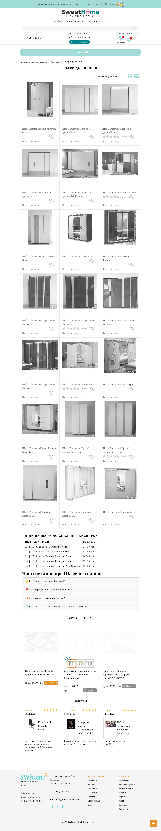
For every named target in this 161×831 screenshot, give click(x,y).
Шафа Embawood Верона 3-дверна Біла (48, 556)
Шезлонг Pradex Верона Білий (119, 671)
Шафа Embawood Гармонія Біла (119, 192)
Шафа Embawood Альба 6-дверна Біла (47, 551)
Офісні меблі (93, 788)
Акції (88, 21)
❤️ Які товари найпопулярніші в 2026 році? (47, 589)
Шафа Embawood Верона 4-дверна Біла (48, 561)
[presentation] (22, 659)
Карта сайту (124, 809)
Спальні (91, 797)
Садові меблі (93, 792)
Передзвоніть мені (79, 42)
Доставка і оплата (127, 784)
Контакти (98, 21)
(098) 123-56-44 (35, 38)
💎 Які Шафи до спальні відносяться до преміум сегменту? (55, 606)
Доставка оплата (74, 21)
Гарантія (123, 797)
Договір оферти (126, 788)
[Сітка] (130, 76)
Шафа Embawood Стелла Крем (118, 512)
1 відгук (124, 136)
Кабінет (91, 784)
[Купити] (51, 683)
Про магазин (124, 792)
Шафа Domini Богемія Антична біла (46, 547)
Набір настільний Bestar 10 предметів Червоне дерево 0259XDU (123, 733)
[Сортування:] (112, 76)
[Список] (136, 76)
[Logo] (80, 13)
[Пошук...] (77, 28)
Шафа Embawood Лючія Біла (77, 384)
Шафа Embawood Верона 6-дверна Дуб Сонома (52, 566)
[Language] (106, 21)
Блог (90, 805)
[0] (120, 40)
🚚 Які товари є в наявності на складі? (45, 598)
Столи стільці (94, 801)
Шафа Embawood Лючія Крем (118, 384)
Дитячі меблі (93, 780)
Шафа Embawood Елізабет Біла (79, 256)
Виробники (58, 21)
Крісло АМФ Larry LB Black (45, 726)
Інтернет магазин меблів (34, 62)
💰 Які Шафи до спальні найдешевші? (45, 581)
